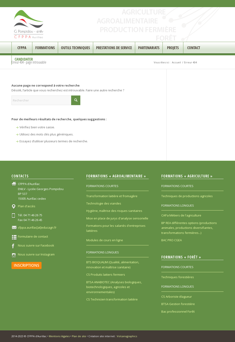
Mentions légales (59, 336)
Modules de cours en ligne (104, 240)
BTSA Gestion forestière (178, 304)
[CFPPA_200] (28, 24)
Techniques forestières (177, 277)
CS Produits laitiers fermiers (105, 274)
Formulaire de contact (33, 236)
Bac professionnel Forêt (178, 311)
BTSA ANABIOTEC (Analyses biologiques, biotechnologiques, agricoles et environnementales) (114, 287)
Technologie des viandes (103, 203)
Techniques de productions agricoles (187, 196)
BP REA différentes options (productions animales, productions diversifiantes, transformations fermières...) (189, 228)
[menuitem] (21, 47)
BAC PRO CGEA (171, 240)
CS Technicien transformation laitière (112, 299)
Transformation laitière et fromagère (111, 196)
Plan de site (79, 336)
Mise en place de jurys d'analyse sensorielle (117, 218)
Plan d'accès (26, 206)
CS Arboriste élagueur (176, 296)
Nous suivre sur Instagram (36, 254)
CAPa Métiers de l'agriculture (181, 215)
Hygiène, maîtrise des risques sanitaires (114, 211)
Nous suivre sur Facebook (36, 245)
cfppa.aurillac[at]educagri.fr (37, 227)
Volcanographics (127, 336)
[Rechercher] (45, 100)
